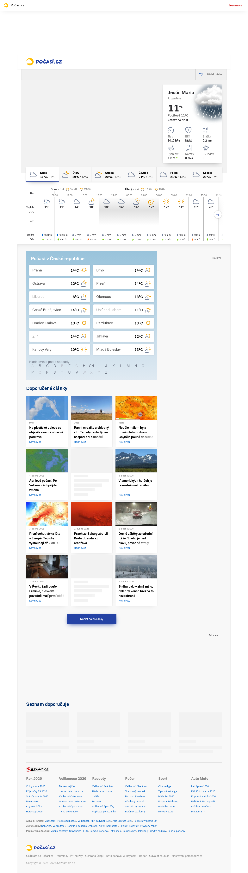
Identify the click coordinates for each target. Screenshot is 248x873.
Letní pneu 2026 (200, 786)
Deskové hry (129, 831)
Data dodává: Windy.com (121, 855)
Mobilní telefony (59, 831)
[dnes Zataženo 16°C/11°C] (42, 174)
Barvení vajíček (67, 786)
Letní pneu (115, 831)
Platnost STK (198, 811)
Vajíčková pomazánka (104, 811)
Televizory (143, 831)
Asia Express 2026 (122, 821)
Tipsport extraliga (167, 791)
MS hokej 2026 (166, 796)
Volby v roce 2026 (35, 786)
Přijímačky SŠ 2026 (36, 791)
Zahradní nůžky (96, 826)
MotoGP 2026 (165, 811)
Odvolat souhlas (159, 855)
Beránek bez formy (135, 811)
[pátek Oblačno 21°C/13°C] (173, 174)
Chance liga (164, 786)
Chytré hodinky (158, 831)
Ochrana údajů (94, 855)
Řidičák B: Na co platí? (203, 801)
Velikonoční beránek (136, 786)
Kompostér (112, 826)
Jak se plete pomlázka (71, 791)
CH (91, 366)
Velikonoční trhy (86, 821)
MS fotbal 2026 (166, 806)
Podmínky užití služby (69, 855)
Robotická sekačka (77, 826)
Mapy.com (50, 821)
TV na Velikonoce (68, 811)
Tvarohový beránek (135, 791)
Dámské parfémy (99, 831)
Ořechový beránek (135, 801)
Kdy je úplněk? (34, 806)
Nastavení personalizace (187, 855)
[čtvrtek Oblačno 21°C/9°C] (140, 174)
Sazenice (46, 826)
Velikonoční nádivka (103, 786)
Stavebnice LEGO (78, 831)
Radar (143, 855)
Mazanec (97, 801)
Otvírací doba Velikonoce (72, 801)
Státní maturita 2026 (37, 796)
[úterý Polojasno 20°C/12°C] (75, 174)
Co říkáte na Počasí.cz (39, 855)
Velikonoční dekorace (70, 796)
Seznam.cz (235, 5)
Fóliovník (134, 826)
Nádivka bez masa (102, 791)
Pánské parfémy (176, 831)
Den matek (32, 801)
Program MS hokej (168, 801)
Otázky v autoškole (201, 806)
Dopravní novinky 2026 (203, 796)
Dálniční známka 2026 (203, 791)
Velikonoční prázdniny (71, 806)
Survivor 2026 (103, 821)
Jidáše (95, 796)
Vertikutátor (59, 826)
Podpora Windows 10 (145, 821)
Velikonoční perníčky (103, 806)
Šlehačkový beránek (136, 806)
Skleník (123, 826)
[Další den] (218, 214)
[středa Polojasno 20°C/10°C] (107, 174)
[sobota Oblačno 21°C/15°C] (205, 174)
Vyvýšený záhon (148, 826)
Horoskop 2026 (34, 811)
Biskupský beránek (135, 796)
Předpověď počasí (66, 821)
